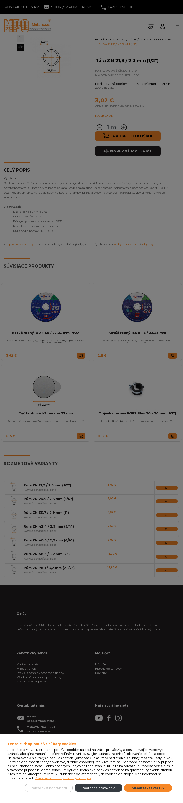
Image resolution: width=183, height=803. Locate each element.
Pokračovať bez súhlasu (49, 788)
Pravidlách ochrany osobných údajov (63, 778)
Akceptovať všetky (148, 788)
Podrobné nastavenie (98, 788)
